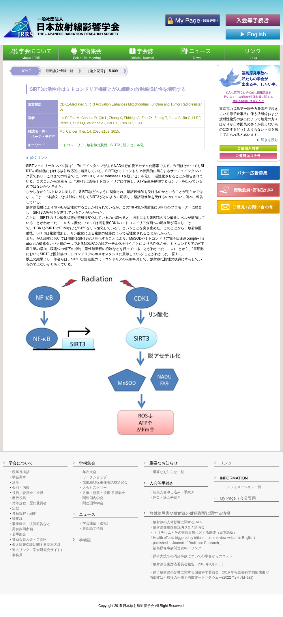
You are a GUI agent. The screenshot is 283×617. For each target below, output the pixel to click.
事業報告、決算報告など (31, 524)
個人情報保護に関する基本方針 (36, 545)
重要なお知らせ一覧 (168, 472)
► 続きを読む (267, 140)
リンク (226, 463)
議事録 (17, 519)
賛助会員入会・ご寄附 (29, 539)
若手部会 (19, 534)
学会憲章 (19, 477)
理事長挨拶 (20, 472)
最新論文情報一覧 (59, 71)
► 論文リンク (37, 158)
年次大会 (89, 472)
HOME (25, 71)
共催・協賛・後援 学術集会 (104, 493)
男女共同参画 (22, 529)
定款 (15, 508)
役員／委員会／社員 (27, 493)
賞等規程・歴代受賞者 (29, 503)
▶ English (253, 34)
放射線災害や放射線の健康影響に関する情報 (189, 513)
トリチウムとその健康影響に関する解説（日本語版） (195, 533)
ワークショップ (95, 477)
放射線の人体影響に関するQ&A (177, 522)
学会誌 (85, 539)
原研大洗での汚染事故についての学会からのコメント (194, 556)
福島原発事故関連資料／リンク (177, 548)
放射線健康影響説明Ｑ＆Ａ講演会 (179, 527)
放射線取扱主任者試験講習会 (105, 482)
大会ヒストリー (95, 488)
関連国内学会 (93, 498)
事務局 (17, 555)
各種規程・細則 (24, 513)
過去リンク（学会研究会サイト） (38, 550)
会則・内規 (20, 488)
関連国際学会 (93, 503)
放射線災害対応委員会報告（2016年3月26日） (189, 564)
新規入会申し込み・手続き (173, 492)
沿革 (15, 482)
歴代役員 (19, 498)
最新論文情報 (93, 528)
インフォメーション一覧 (242, 487)
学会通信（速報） (96, 523)
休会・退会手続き (167, 497)
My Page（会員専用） (240, 498)
